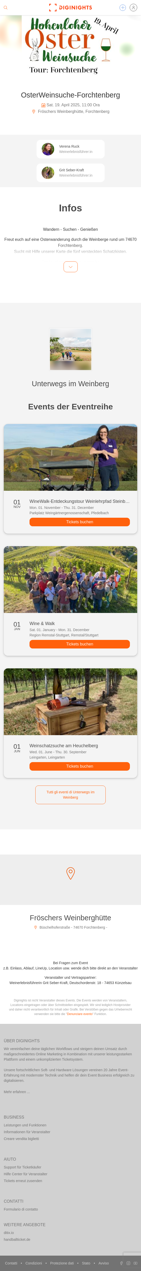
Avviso (103, 1263)
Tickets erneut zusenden (23, 1181)
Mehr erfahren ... (17, 1092)
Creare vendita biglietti (21, 1139)
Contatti (11, 1263)
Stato (86, 1263)
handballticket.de (17, 1239)
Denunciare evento (80, 1014)
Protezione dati (62, 1263)
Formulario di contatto (21, 1209)
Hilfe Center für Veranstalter (25, 1174)
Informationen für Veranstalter (27, 1132)
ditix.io (9, 1233)
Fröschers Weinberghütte (70, 918)
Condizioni (34, 1263)
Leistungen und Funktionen (25, 1125)
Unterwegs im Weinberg (70, 384)
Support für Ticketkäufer (22, 1167)
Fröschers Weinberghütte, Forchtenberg (70, 111)
